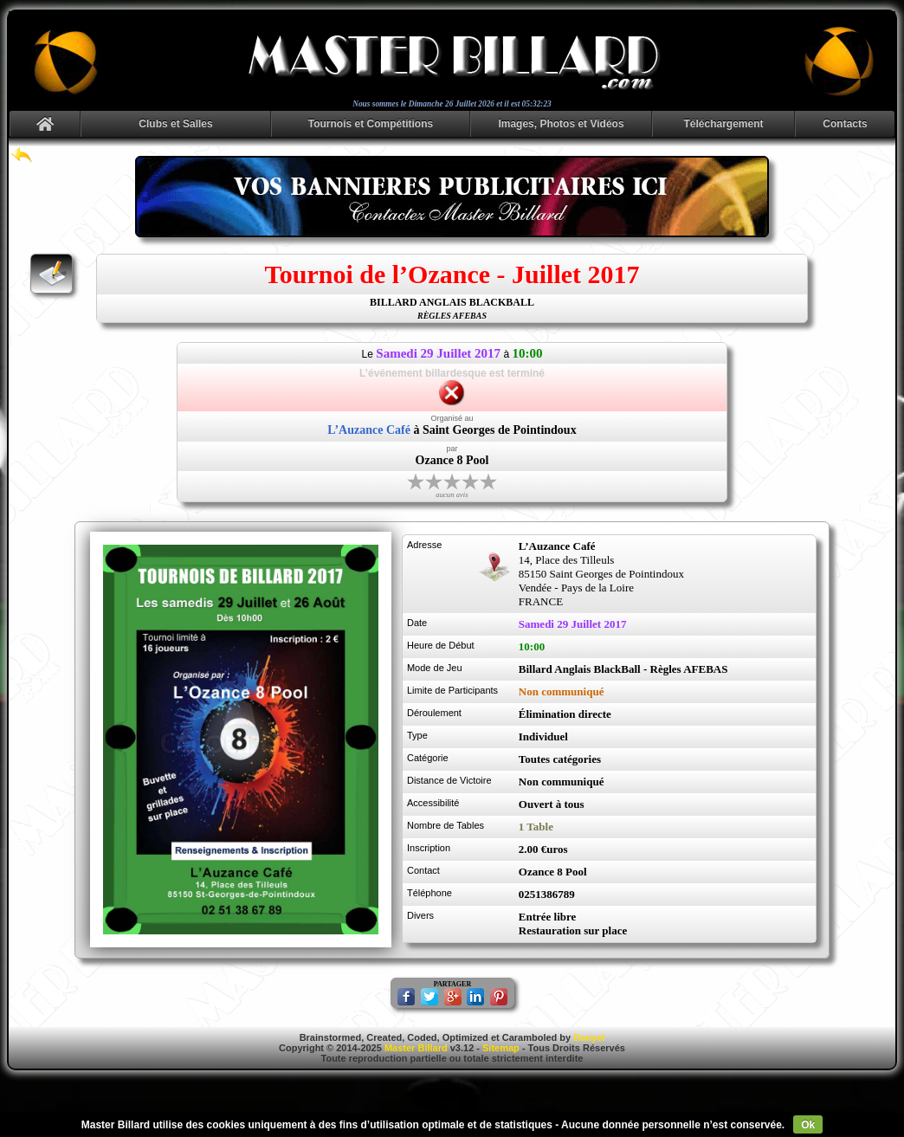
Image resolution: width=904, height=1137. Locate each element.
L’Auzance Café (368, 429)
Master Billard (416, 1048)
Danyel (588, 1037)
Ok (808, 1125)
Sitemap (501, 1048)
